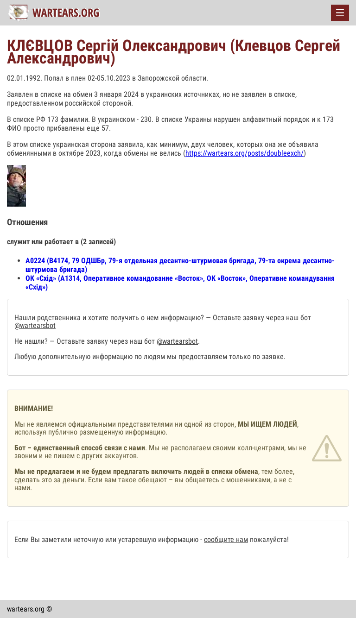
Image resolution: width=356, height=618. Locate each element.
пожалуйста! (268, 539)
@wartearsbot (35, 325)
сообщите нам (226, 539)
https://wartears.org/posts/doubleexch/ (244, 153)
